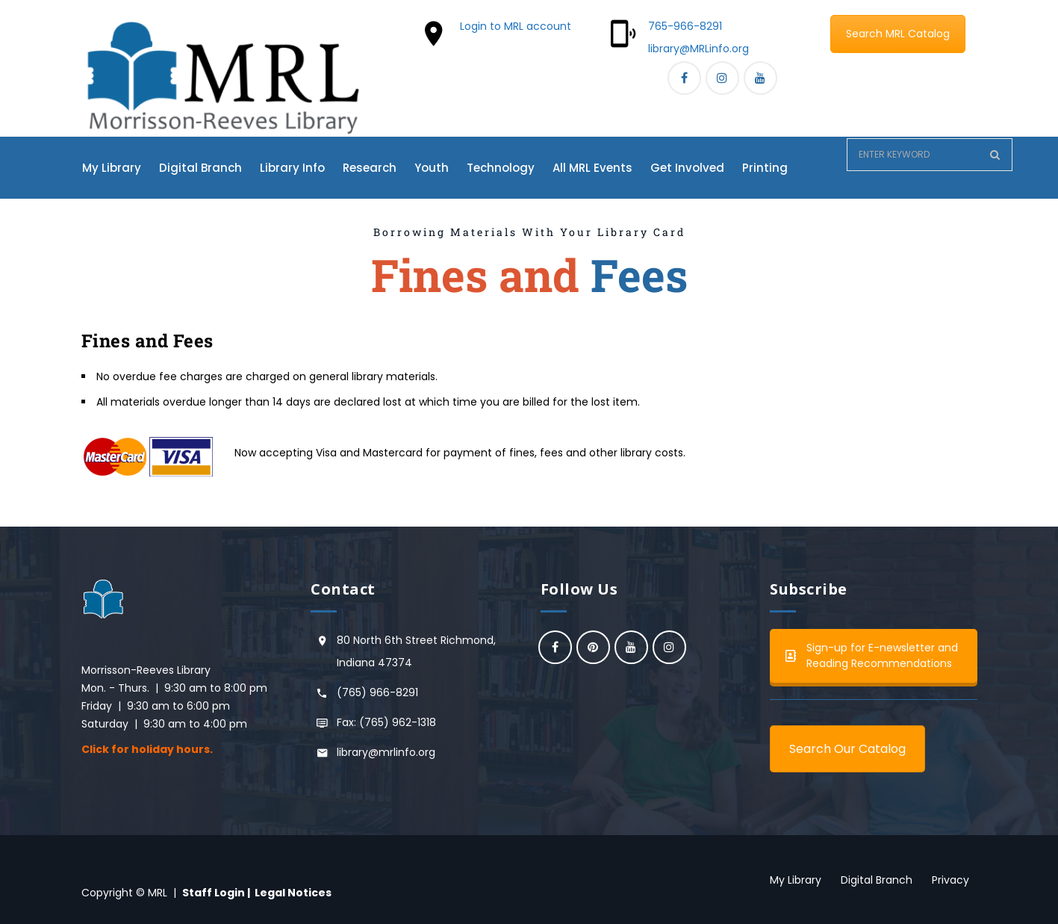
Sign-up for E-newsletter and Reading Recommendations (871, 655)
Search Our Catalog (847, 748)
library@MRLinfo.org (698, 48)
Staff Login (213, 892)
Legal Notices (293, 892)
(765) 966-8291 (377, 692)
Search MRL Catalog (898, 33)
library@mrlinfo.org (386, 752)
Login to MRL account (515, 26)
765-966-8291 (685, 26)
